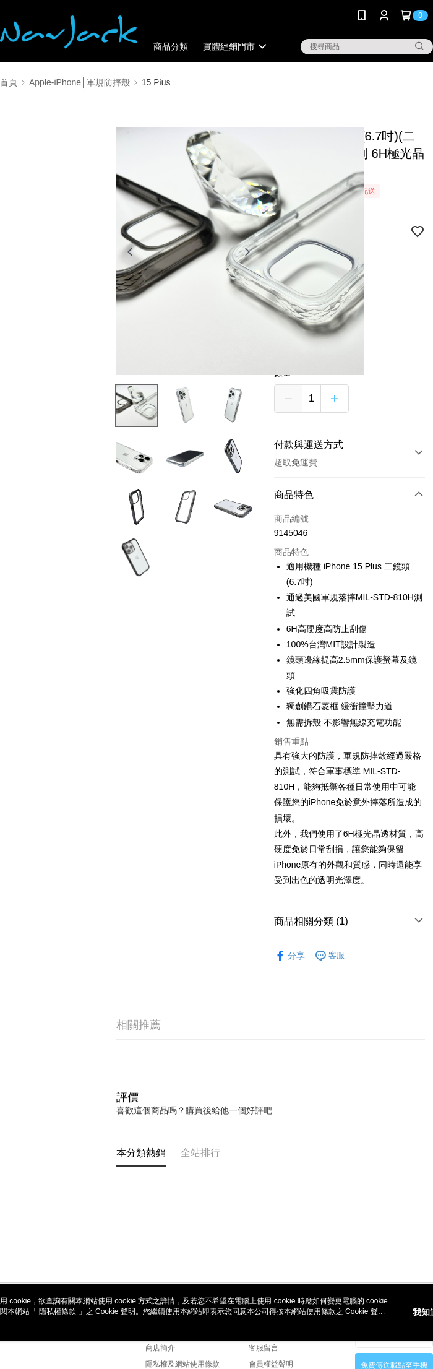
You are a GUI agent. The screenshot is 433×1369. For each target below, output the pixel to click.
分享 (289, 955)
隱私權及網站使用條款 (182, 1364)
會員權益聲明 (271, 1364)
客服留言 (263, 1348)
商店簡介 (160, 1348)
